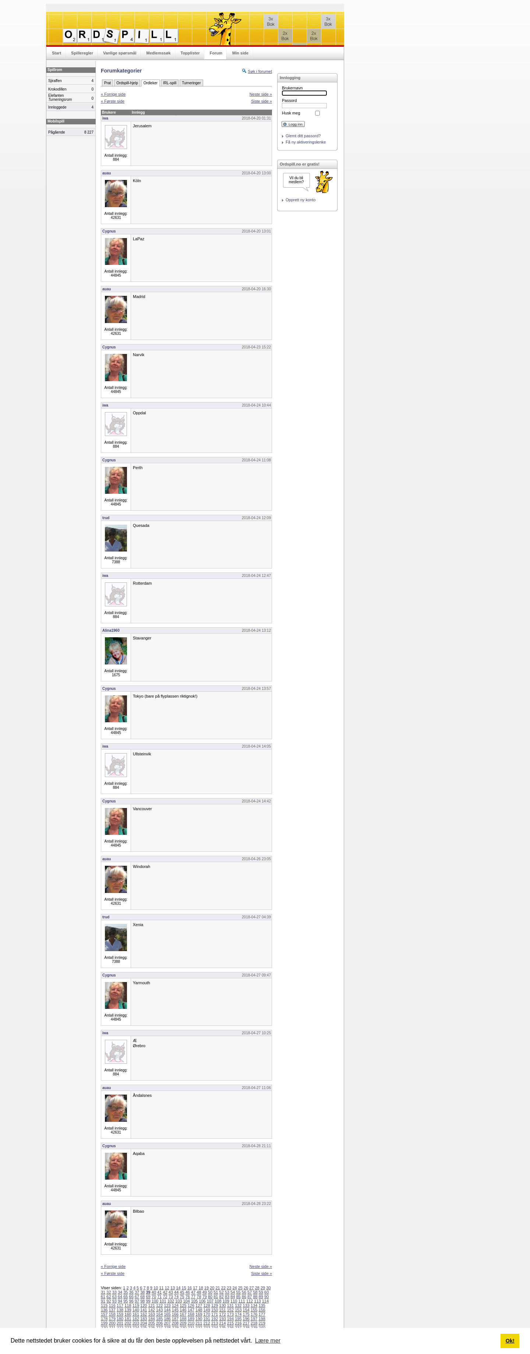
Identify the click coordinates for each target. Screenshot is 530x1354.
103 (178, 1301)
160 (127, 1314)
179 (112, 1318)
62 (108, 1296)
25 (240, 1288)
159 (120, 1314)
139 (127, 1310)
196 (246, 1318)
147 (191, 1310)
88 (255, 1296)
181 (127, 1318)
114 (265, 1301)
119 (135, 1305)
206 (159, 1323)
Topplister (190, 53)
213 (214, 1323)
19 (206, 1288)
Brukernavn (292, 88)
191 (206, 1318)
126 (191, 1305)
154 (246, 1310)
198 (261, 1318)
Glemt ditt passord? (303, 136)
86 (244, 1296)
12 (167, 1288)
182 (135, 1318)
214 (222, 1323)
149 (206, 1310)
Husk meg (291, 113)
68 (142, 1296)
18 (201, 1288)
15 (184, 1288)
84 (232, 1296)
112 (249, 1301)
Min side (240, 53)
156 (261, 1310)
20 (212, 1288)
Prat (107, 83)
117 (120, 1305)
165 (167, 1314)
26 (246, 1288)
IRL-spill (169, 83)
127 (198, 1305)
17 (195, 1288)
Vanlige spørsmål (119, 53)
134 (254, 1305)
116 (112, 1305)
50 (210, 1292)
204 (143, 1323)
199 (104, 1323)
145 (175, 1310)
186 (167, 1318)
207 (167, 1323)
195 (238, 1318)
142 (151, 1310)
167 (183, 1314)
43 (171, 1292)
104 (186, 1301)
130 (222, 1305)
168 (191, 1314)
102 (170, 1301)
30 (268, 1288)
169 (198, 1314)
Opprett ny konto (300, 200)
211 (198, 1323)
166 (175, 1314)
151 (222, 1310)
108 (218, 1301)
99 (148, 1301)
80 (210, 1296)
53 (227, 1292)
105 (194, 1301)
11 (161, 1288)
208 (175, 1323)
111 (241, 1301)
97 (137, 1301)
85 (238, 1296)
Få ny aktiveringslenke (306, 142)
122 (159, 1305)
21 (217, 1288)
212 (206, 1323)
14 (178, 1288)
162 (143, 1314)
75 (182, 1296)
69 (148, 1296)
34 (120, 1292)
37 (137, 1292)
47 (193, 1292)
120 (143, 1305)
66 (131, 1296)
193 (222, 1318)
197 (254, 1318)
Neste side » (261, 94)
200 (112, 1323)
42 (165, 1292)
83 (227, 1296)
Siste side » (261, 101)
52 (221, 1292)
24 (234, 1288)
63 (114, 1296)
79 (204, 1296)
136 (104, 1310)
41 (159, 1292)
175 (246, 1314)
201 (120, 1323)
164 (159, 1314)
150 (214, 1310)
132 (238, 1305)
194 (230, 1318)
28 (257, 1288)
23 (229, 1288)
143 (159, 1310)
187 (175, 1318)
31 (103, 1292)
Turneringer (191, 83)
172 (222, 1314)
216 (238, 1323)
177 (261, 1314)
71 (159, 1296)
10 (155, 1288)
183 (143, 1318)
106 (202, 1301)
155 (254, 1310)
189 (191, 1318)
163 (151, 1314)
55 (238, 1292)
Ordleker (151, 83)
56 (244, 1292)
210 (191, 1323)
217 (246, 1323)
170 (206, 1314)
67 (137, 1296)
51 (215, 1292)
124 (175, 1305)
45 (182, 1292)
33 (114, 1292)
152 (230, 1310)
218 (254, 1323)
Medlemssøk (158, 53)
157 (104, 1314)
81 (215, 1296)
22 (223, 1288)
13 (172, 1288)
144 (167, 1310)
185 (159, 1318)
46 (188, 1292)
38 (142, 1292)
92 (108, 1301)
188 (183, 1318)
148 (198, 1310)
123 (167, 1305)
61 (103, 1296)
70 (154, 1296)
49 (204, 1292)
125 (183, 1305)
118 (127, 1305)
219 (261, 1323)
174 (238, 1314)
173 (230, 1314)
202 (127, 1323)
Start (56, 53)
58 (255, 1292)
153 (238, 1310)
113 (257, 1301)
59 (261, 1292)
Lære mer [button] (267, 1340)
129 (214, 1305)
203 (135, 1323)
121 (151, 1305)
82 (221, 1296)
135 (261, 1305)
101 (162, 1301)
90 (266, 1296)
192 (214, 1318)
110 (233, 1301)
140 (135, 1310)
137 (112, 1310)
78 (199, 1296)
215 (230, 1323)
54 (232, 1292)
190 (198, 1318)
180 (120, 1318)
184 (151, 1318)
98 (142, 1301)
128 (206, 1305)
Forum (216, 53)
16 (189, 1288)
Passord (289, 100)
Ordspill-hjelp (127, 83)
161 (135, 1314)
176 (254, 1314)
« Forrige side (113, 94)
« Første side (112, 101)
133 (246, 1305)
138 (120, 1310)
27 (251, 1288)
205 (151, 1323)
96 (131, 1301)
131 (230, 1305)
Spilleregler (82, 53)
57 (249, 1292)
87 (249, 1296)
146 (183, 1310)
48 (199, 1292)
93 (114, 1301)
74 (176, 1296)
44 (176, 1292)
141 (143, 1310)
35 (125, 1292)
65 (125, 1296)
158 (112, 1314)
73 (171, 1296)
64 (120, 1296)
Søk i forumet (260, 71)
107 (210, 1301)
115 (104, 1305)
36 (131, 1292)
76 (188, 1296)
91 (103, 1301)
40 (154, 1292)
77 (193, 1296)
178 (104, 1318)
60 (266, 1292)
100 (155, 1301)
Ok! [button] (510, 1341)
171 (214, 1314)
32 (108, 1292)
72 (165, 1296)
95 (125, 1301)
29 (263, 1288)
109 (226, 1301)
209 (183, 1323)
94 (120, 1301)
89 (261, 1296)
